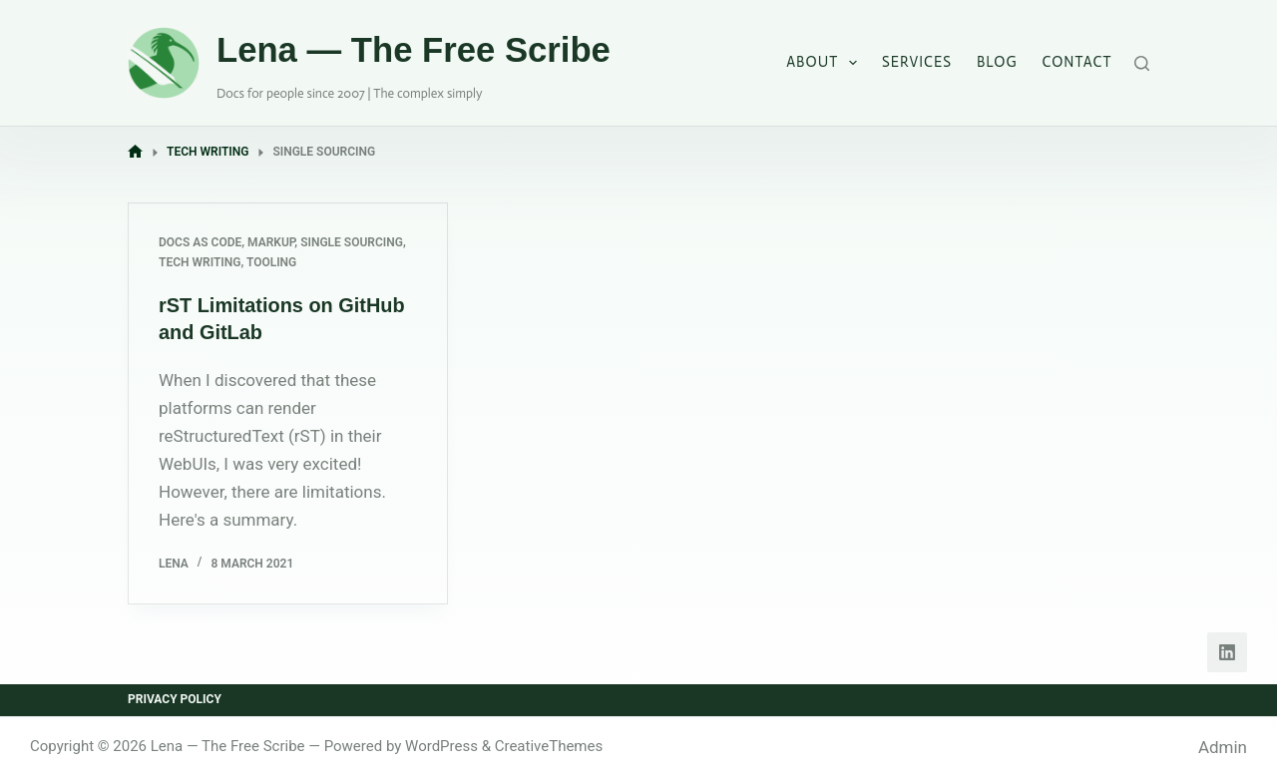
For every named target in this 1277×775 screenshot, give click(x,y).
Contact (1077, 62)
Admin (1222, 745)
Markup (270, 242)
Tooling (271, 262)
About (825, 63)
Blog (997, 62)
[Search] (1141, 63)
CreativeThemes (549, 744)
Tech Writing (199, 262)
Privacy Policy (174, 698)
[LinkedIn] (1227, 651)
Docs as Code (200, 242)
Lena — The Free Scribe (413, 50)
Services (917, 62)
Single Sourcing (351, 242)
